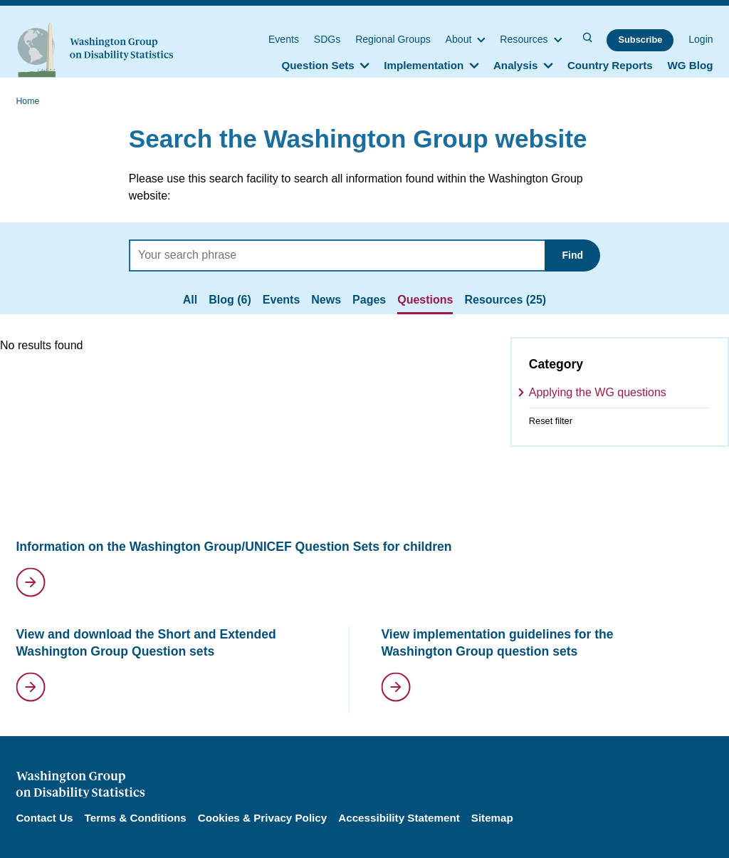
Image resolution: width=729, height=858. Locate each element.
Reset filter (550, 420)
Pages (369, 300)
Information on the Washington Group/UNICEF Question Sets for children (233, 546)
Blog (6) (230, 300)
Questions (425, 300)
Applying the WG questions (597, 392)
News (326, 300)
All (190, 300)
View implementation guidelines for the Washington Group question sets (497, 643)
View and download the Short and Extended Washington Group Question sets (146, 643)
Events (281, 300)
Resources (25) (505, 300)
